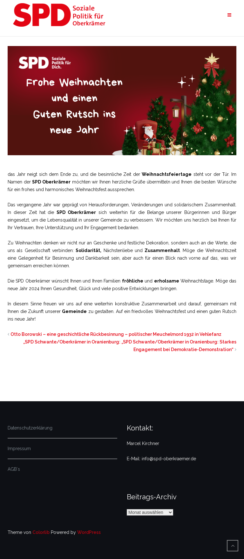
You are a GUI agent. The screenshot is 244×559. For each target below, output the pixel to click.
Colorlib (41, 532)
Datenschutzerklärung (30, 427)
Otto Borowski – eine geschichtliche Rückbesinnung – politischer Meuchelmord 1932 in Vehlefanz (115, 334)
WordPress (89, 532)
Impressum (19, 448)
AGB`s (14, 469)
